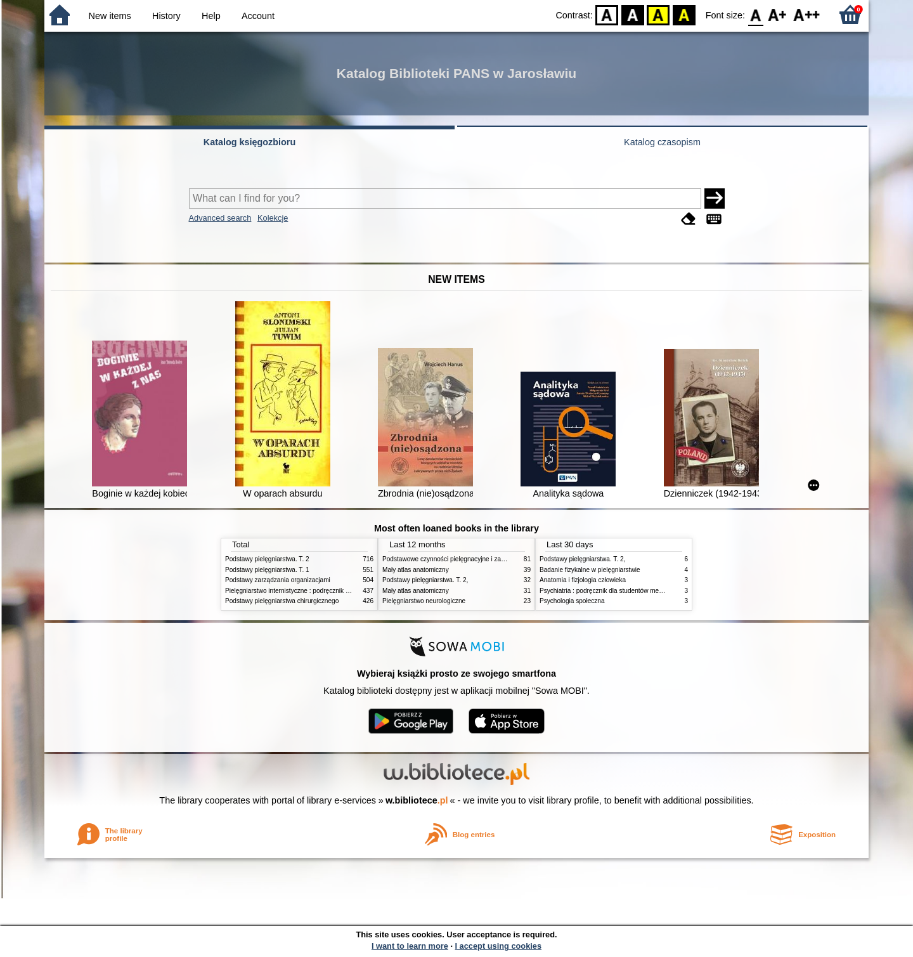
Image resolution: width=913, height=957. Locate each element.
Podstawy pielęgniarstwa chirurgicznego (282, 600)
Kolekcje (272, 218)
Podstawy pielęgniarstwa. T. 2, (425, 579)
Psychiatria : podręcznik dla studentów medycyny (609, 590)
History (166, 16)
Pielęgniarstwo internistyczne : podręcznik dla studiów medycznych (320, 590)
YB (658, 14)
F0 (755, 14)
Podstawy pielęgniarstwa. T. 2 (267, 559)
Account (258, 16)
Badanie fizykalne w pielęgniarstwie (590, 569)
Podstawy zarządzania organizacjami (277, 579)
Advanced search (220, 218)
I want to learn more (410, 946)
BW (633, 14)
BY (683, 14)
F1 (778, 14)
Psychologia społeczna (572, 600)
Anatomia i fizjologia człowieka (583, 579)
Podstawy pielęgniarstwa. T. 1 (267, 569)
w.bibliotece (416, 800)
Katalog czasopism (662, 142)
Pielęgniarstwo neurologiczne (423, 600)
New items (110, 16)
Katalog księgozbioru (250, 142)
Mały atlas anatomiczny (415, 569)
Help (211, 16)
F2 (807, 14)
